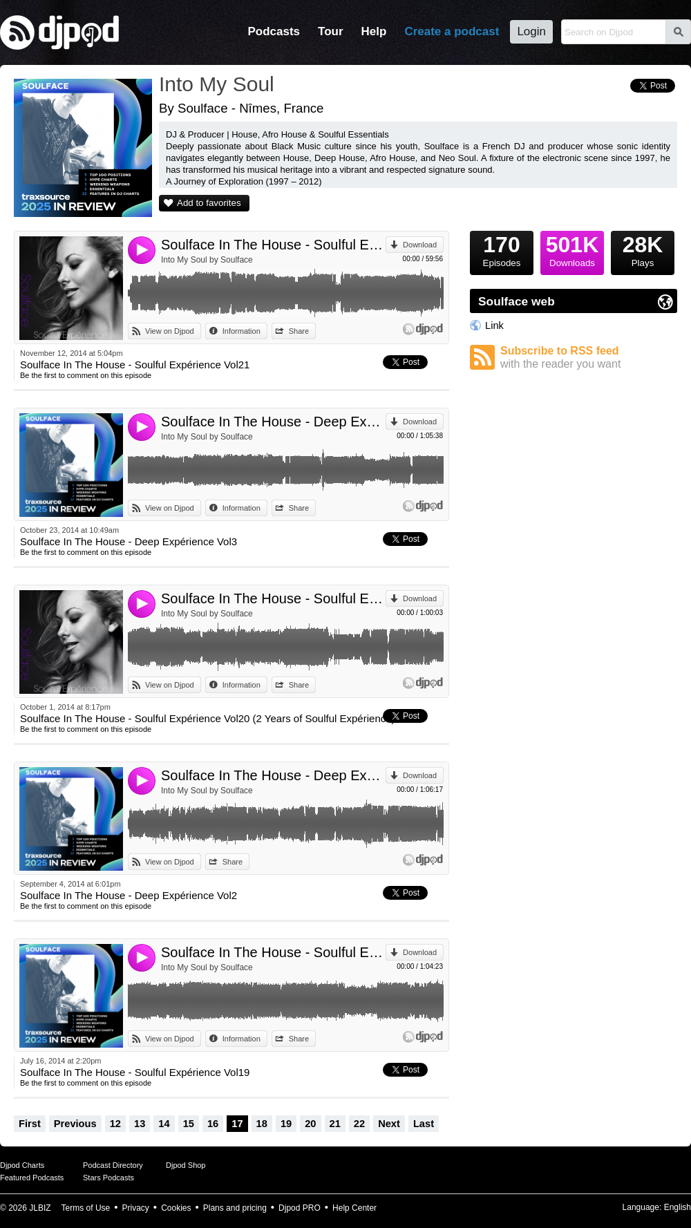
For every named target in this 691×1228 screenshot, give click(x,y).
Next (389, 1123)
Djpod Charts (22, 1165)
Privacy (135, 1208)
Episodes (501, 249)
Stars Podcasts (108, 1177)
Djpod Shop (186, 1165)
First (30, 1123)
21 (335, 1123)
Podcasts (273, 31)
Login (531, 31)
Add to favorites (209, 203)
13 (139, 1123)
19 (286, 1123)
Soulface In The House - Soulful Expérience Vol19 (273, 952)
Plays (642, 249)
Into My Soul (216, 84)
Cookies (176, 1208)
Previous (75, 1123)
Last (423, 1123)
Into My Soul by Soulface (207, 260)
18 (261, 1123)
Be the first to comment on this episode (85, 375)
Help (374, 31)
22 (359, 1123)
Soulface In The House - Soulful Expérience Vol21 (273, 244)
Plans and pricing (235, 1208)
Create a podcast (451, 31)
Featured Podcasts (32, 1177)
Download (420, 244)
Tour (330, 31)
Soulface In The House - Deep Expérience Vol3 (273, 421)
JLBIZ (39, 1208)
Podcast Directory (113, 1165)
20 (310, 1123)
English (677, 1207)
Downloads (572, 249)
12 (115, 1123)
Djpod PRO (299, 1208)
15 (188, 1123)
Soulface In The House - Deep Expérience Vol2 (273, 775)
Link (494, 325)
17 (237, 1123)
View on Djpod (169, 331)
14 (163, 1123)
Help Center (354, 1208)
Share (299, 331)
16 (212, 1123)
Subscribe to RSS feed (588, 357)
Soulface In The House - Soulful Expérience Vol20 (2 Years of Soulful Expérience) (273, 598)
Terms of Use (86, 1208)
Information (242, 331)
